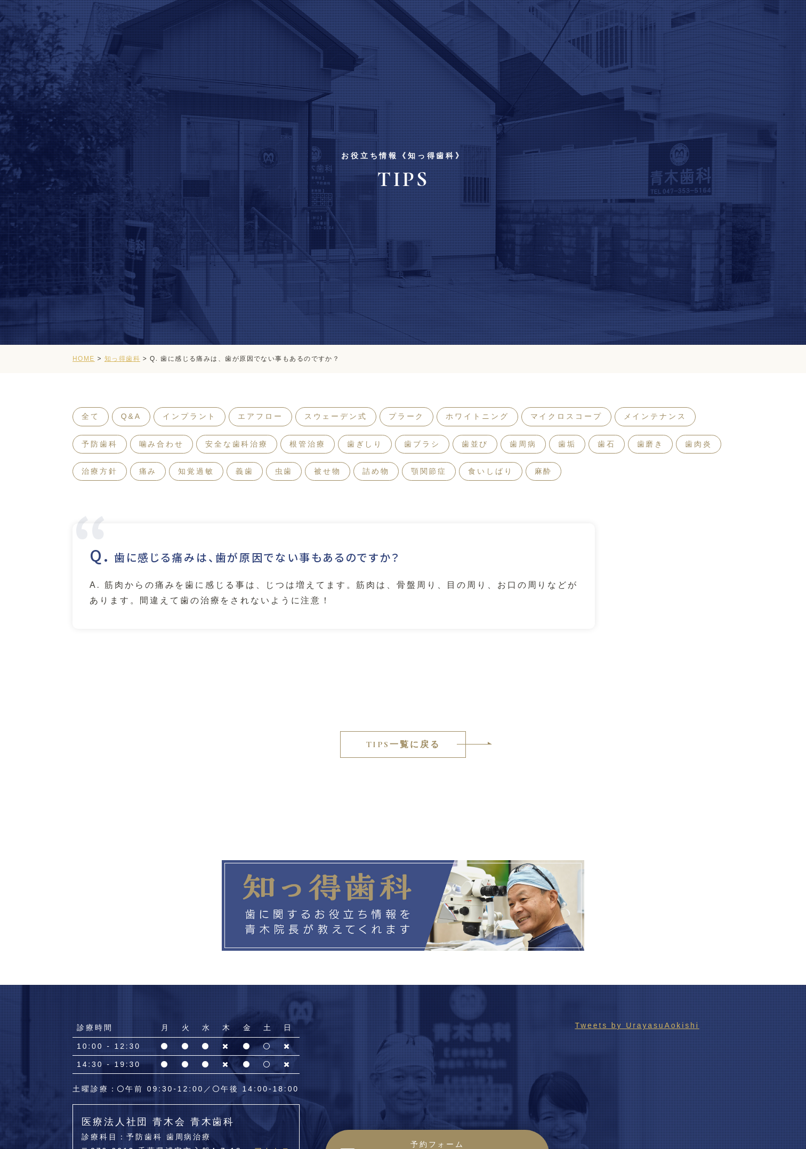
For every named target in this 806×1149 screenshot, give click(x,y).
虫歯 (284, 471)
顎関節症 (429, 471)
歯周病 (523, 444)
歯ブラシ (422, 444)
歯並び (475, 444)
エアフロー (260, 416)
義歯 (245, 471)
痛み (148, 471)
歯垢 (567, 444)
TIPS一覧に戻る (403, 744)
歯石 (607, 444)
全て (91, 416)
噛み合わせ (161, 444)
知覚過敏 (196, 471)
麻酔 (544, 471)
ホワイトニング (477, 416)
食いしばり (490, 471)
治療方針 (100, 471)
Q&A (131, 416)
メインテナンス (655, 416)
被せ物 (327, 471)
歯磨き (650, 444)
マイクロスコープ (566, 416)
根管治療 (307, 444)
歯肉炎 (698, 444)
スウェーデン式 (335, 416)
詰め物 (376, 471)
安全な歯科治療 (236, 444)
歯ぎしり (365, 444)
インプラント (189, 416)
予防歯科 (100, 444)
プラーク (407, 416)
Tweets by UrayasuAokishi (637, 1025)
